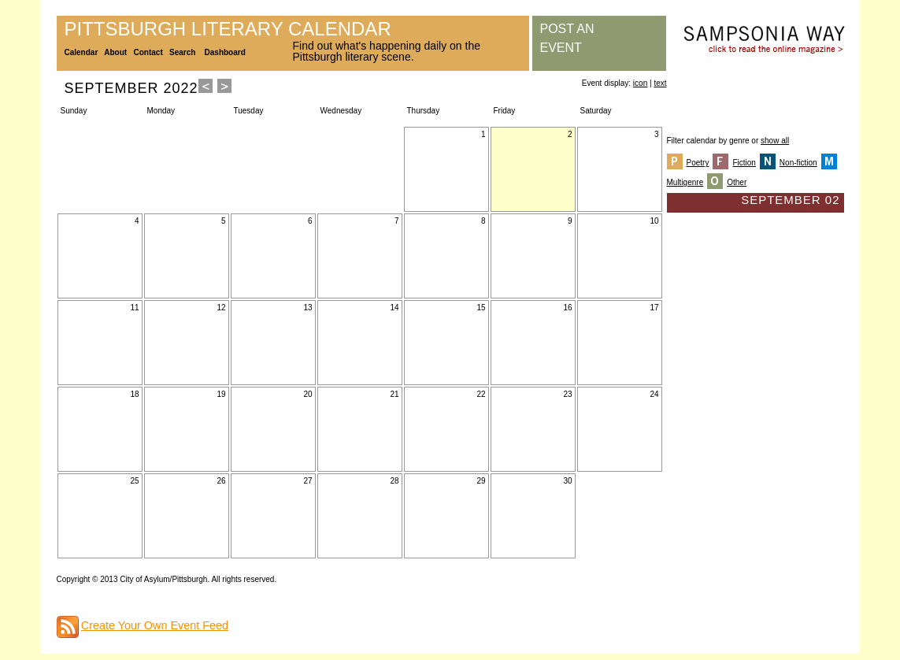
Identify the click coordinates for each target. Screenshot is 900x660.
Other (736, 182)
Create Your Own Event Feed (154, 625)
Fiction (743, 162)
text (660, 83)
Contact (148, 52)
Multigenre (685, 182)
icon (640, 83)
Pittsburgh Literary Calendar (228, 28)
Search (182, 52)
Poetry (698, 162)
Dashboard (225, 52)
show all (775, 140)
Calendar (81, 52)
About (115, 52)
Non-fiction (798, 162)
